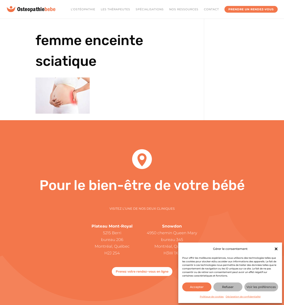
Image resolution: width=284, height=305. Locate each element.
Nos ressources (183, 9)
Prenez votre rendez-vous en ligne (142, 271)
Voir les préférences (261, 287)
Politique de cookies (212, 296)
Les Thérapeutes (115, 9)
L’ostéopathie (83, 9)
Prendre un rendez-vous (251, 9)
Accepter (197, 287)
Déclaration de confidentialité (243, 296)
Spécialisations (150, 9)
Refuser (228, 287)
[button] (276, 249)
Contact (211, 9)
